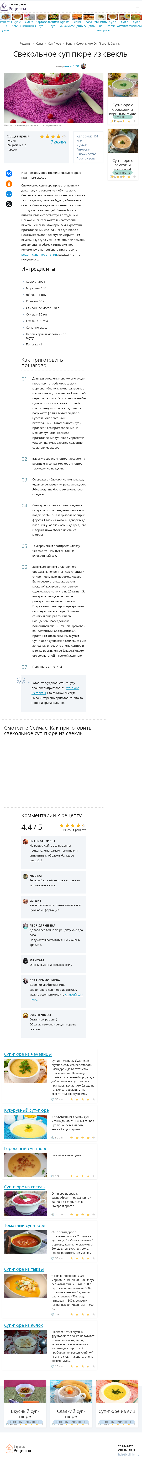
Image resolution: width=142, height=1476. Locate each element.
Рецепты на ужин (6, 26)
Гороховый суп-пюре (25, 1148)
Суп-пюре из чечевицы (28, 1054)
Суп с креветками (127, 24)
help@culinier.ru (128, 1454)
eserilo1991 (75, 66)
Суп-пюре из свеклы (24, 1187)
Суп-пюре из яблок (23, 1325)
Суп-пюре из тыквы (24, 1269)
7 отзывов (58, 141)
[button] (137, 6)
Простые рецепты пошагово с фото (13, 6)
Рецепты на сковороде (103, 26)
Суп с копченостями (117, 24)
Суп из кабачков (66, 24)
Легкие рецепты (77, 24)
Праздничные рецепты (92, 24)
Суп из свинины (30, 24)
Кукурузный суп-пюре (26, 1110)
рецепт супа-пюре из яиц (39, 254)
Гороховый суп (55, 24)
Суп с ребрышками (21, 24)
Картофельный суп (46, 24)
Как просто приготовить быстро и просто (18, 1448)
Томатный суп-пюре (24, 1225)
